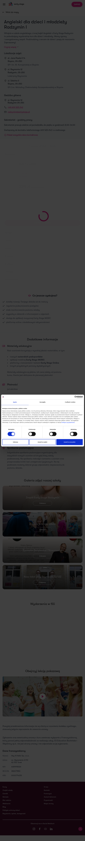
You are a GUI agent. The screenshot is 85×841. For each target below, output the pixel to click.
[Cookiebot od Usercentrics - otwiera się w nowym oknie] (71, 397)
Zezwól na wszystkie (69, 442)
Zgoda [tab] (15, 402)
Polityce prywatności (68, 422)
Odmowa (15, 442)
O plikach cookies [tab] (70, 402)
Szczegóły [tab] (42, 402)
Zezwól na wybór (42, 442)
